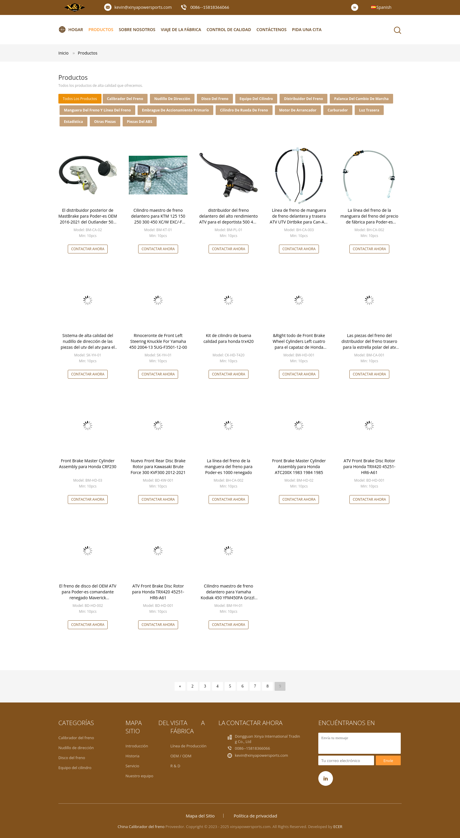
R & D (175, 765)
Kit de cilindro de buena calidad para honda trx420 (228, 338)
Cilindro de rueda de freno (244, 110)
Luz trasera (369, 110)
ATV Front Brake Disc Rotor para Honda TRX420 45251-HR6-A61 (369, 466)
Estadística (73, 121)
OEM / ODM (181, 756)
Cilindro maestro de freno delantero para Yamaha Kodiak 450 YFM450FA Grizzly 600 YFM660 (228, 594)
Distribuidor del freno (303, 98)
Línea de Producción (188, 746)
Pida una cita (307, 29)
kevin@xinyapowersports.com (143, 7)
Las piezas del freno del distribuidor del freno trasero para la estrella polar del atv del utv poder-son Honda (369, 344)
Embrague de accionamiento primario (175, 110)
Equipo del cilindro (256, 98)
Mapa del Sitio (200, 816)
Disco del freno (214, 98)
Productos (101, 29)
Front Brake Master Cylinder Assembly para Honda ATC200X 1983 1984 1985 (299, 466)
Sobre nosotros (137, 29)
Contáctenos (271, 29)
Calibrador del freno (125, 98)
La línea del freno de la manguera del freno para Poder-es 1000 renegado (229, 466)
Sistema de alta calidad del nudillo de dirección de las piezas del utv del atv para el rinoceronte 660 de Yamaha (88, 344)
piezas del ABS (139, 121)
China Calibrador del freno (141, 826)
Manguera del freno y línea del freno (97, 110)
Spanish (383, 7)
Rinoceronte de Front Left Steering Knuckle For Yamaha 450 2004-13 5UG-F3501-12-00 (158, 341)
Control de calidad (229, 29)
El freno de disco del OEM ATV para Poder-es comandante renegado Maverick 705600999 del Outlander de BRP (87, 597)
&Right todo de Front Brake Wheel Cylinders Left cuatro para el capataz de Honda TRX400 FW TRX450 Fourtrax (299, 344)
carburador (338, 110)
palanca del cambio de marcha (361, 98)
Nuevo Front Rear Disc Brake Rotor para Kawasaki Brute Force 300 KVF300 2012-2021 (158, 466)
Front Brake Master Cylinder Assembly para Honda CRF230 (87, 463)
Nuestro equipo (139, 775)
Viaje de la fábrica (181, 29)
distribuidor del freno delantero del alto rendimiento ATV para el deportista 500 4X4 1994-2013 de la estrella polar (228, 219)
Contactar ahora (87, 248)
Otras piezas (105, 121)
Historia (132, 756)
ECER (337, 826)
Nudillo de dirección (172, 98)
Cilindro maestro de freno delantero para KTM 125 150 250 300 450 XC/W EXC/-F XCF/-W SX (158, 219)
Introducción (137, 746)
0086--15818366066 (209, 7)
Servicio (132, 765)
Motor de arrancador (298, 110)
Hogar (70, 29)
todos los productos (80, 98)
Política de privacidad (255, 816)
